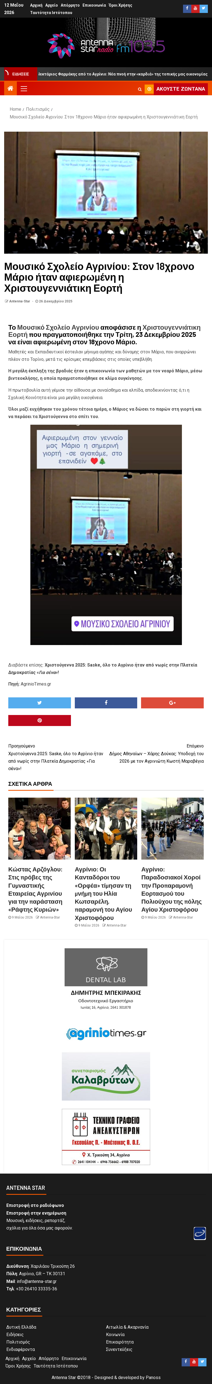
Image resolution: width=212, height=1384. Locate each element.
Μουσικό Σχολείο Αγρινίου (58, 327)
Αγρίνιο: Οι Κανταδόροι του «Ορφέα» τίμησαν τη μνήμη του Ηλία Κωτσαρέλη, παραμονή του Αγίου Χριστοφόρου (103, 893)
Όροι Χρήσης (120, 5)
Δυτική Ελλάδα (21, 1327)
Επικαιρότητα (120, 1342)
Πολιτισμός (18, 1342)
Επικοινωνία (94, 5)
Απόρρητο (70, 5)
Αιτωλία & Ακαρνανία (127, 1327)
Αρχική (36, 5)
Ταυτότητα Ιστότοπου (51, 12)
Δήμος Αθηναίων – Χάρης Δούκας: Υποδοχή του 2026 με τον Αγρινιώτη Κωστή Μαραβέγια (155, 752)
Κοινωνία (115, 1334)
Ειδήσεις (15, 1334)
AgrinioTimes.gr (36, 684)
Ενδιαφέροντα (20, 1349)
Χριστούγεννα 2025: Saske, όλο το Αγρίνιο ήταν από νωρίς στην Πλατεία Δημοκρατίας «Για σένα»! (57, 756)
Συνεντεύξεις (119, 1349)
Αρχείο (51, 5)
